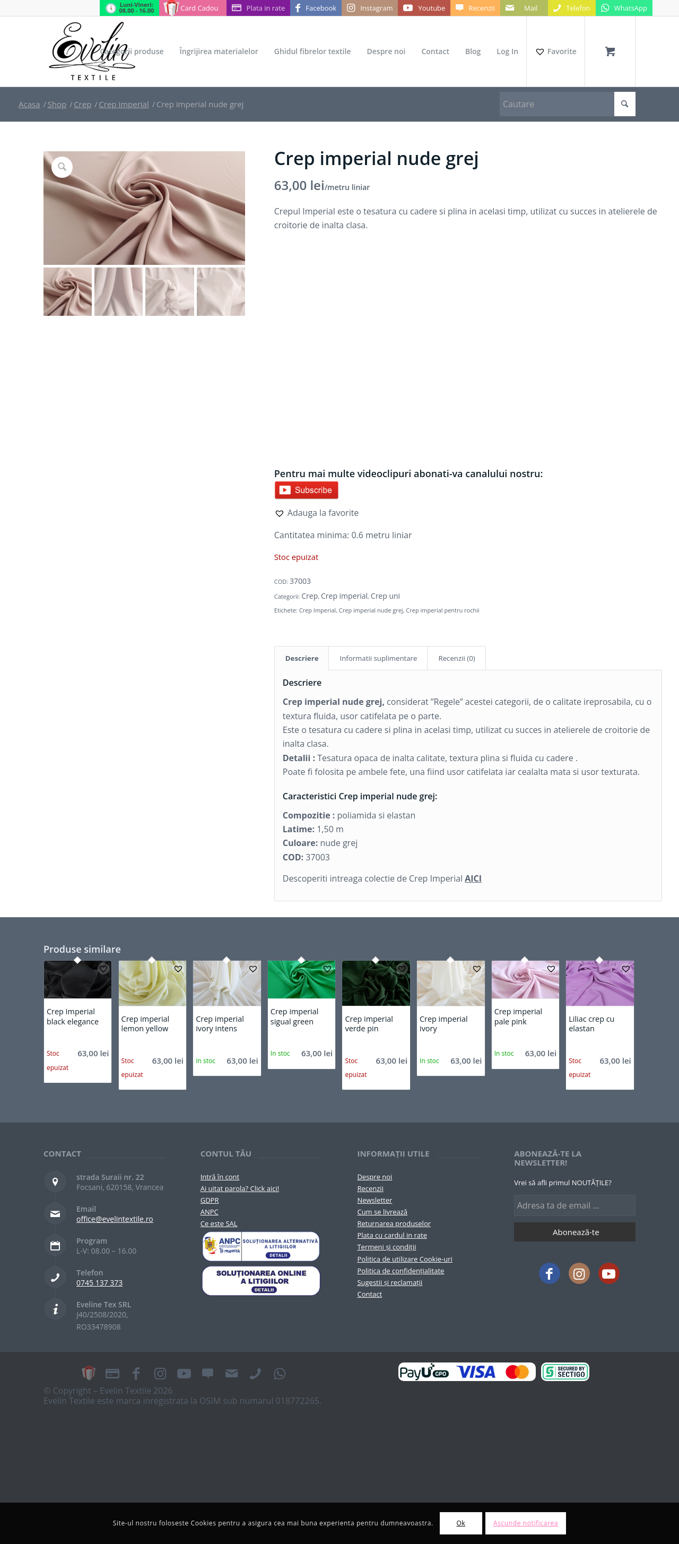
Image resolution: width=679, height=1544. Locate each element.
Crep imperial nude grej (371, 610)
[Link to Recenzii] (475, 8)
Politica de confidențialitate (400, 1270)
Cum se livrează (382, 1212)
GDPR (210, 1200)
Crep (309, 596)
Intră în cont (220, 1176)
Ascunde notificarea (525, 1523)
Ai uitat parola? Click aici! (240, 1188)
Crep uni (385, 596)
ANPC (210, 1212)
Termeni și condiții (386, 1247)
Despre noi (374, 1176)
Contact (369, 1294)
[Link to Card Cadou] (192, 8)
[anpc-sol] (261, 1281)
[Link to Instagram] (370, 8)
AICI (473, 878)
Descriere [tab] (302, 658)
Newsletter (374, 1200)
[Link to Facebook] (316, 8)
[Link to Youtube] (424, 8)
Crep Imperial (317, 610)
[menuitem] (131, 51)
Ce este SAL (219, 1223)
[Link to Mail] (524, 8)
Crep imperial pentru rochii (442, 610)
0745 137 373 (99, 1283)
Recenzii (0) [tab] (456, 658)
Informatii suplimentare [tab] (378, 658)
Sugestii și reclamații (389, 1282)
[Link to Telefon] (572, 8)
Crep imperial (344, 596)
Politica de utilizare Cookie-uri (404, 1259)
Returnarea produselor (394, 1223)
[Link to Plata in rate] (259, 8)
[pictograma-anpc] (261, 1246)
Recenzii (370, 1188)
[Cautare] (568, 104)
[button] (316, 513)
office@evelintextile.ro (114, 1219)
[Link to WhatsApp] (624, 8)
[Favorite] (555, 51)
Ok (460, 1523)
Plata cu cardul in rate (392, 1235)
